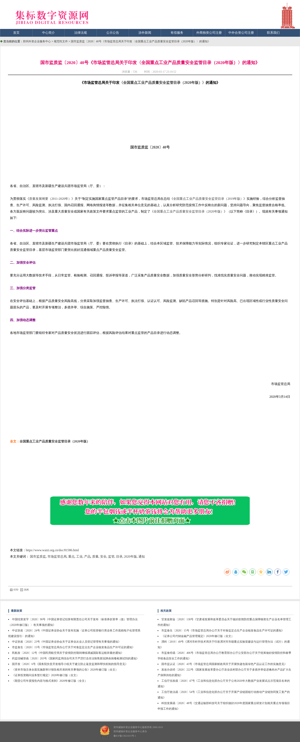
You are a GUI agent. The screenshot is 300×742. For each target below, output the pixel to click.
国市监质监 (38, 556)
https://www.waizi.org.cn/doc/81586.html (52, 550)
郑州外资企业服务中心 (37, 41)
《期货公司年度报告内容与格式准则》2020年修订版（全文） (49, 680)
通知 (141, 556)
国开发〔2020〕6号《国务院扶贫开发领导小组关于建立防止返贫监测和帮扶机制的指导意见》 (70, 664)
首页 (16, 32)
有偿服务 (177, 32)
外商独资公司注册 (209, 32)
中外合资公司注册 (241, 32)
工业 (79, 556)
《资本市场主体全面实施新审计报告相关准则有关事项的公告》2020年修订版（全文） (65, 669)
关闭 (24, 589)
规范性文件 (61, 41)
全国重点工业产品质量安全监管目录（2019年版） (208, 198)
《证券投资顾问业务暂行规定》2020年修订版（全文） (45, 675)
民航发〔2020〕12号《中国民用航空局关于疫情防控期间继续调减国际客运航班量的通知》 (68, 652)
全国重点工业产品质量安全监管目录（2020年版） (162, 83)
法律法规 (80, 32)
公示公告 (112, 32)
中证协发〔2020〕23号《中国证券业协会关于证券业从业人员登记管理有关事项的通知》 (66, 641)
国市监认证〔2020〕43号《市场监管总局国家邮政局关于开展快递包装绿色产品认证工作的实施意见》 (224, 664)
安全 (103, 556)
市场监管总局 (57, 556)
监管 (111, 556)
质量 (95, 556)
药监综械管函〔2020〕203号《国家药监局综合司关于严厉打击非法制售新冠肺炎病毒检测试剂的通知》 (75, 658)
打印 (14, 589)
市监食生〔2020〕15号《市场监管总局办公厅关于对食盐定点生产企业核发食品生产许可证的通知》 (73, 647)
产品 (87, 556)
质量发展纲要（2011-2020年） (50, 198)
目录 (119, 556)
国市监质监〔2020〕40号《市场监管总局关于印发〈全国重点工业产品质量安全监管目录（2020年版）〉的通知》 (140, 41)
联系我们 (273, 32)
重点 (71, 556)
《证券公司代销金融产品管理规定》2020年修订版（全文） (197, 636)
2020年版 (130, 556)
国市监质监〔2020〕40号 (150, 147)
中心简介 (48, 32)
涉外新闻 (144, 32)
